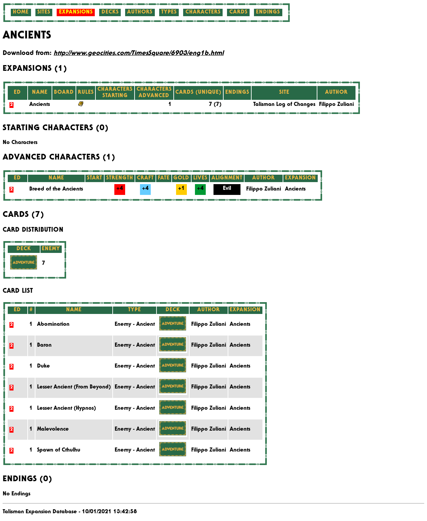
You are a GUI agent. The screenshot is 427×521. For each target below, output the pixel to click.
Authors (139, 12)
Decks (110, 12)
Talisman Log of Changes (284, 105)
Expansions (76, 12)
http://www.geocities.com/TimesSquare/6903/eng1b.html (139, 53)
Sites (43, 12)
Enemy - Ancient (135, 324)
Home (21, 12)
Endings (268, 12)
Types (169, 12)
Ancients (39, 105)
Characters (203, 12)
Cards (238, 12)
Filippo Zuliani (336, 105)
